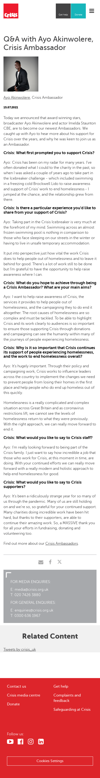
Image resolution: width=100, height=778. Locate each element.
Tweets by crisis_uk (19, 649)
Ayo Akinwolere (16, 97)
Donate (78, 14)
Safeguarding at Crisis (71, 709)
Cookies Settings (50, 761)
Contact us (16, 686)
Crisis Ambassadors (61, 543)
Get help (63, 14)
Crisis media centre (23, 695)
